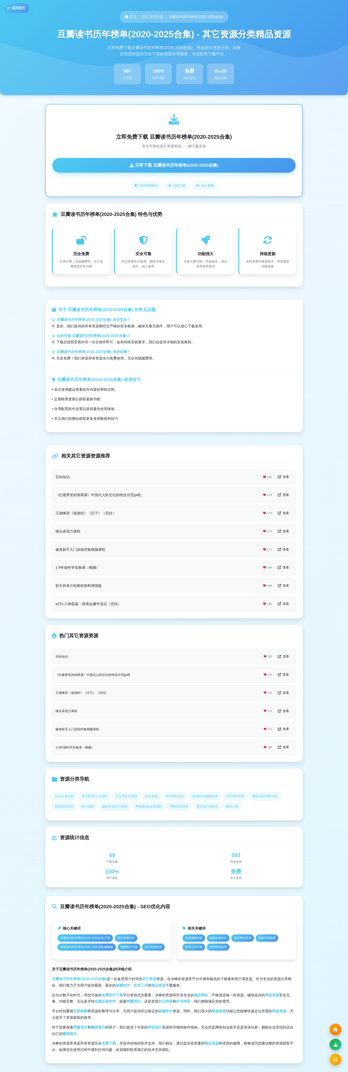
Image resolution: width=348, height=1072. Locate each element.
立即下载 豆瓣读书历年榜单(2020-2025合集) (174, 165)
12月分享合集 (64, 796)
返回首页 (19, 10)
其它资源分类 (152, 17)
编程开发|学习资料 (115, 806)
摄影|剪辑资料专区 (265, 796)
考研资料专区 (179, 806)
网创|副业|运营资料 (149, 806)
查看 (283, 477)
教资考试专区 (64, 806)
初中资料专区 (175, 796)
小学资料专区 (235, 796)
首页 (130, 17)
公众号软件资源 (126, 796)
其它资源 (151, 796)
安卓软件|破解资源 (205, 796)
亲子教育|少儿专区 (94, 796)
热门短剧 (87, 806)
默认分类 (232, 806)
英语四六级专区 (207, 806)
